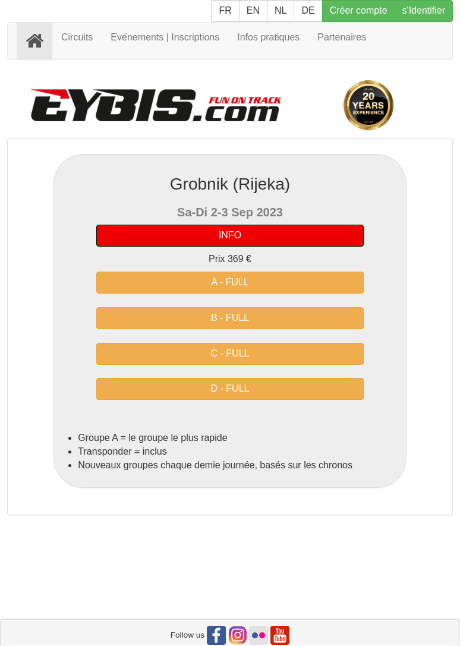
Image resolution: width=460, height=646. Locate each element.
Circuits (77, 37)
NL (280, 10)
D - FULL (230, 388)
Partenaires (341, 37)
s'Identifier (423, 10)
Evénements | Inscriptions (165, 37)
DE (307, 10)
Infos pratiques (268, 37)
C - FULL (230, 353)
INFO (230, 235)
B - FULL (230, 318)
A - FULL (229, 282)
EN (253, 10)
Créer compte (358, 10)
